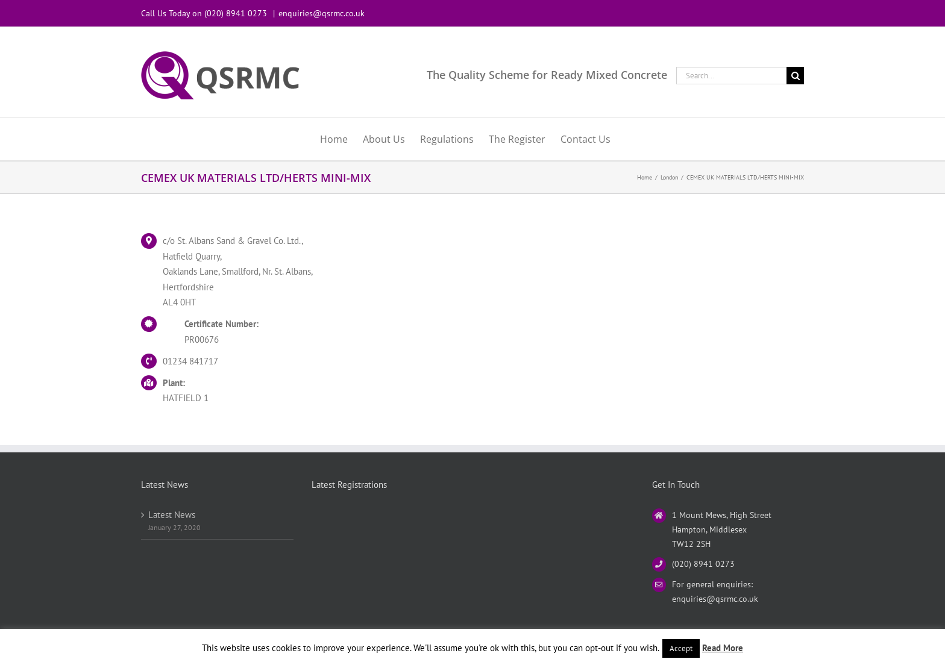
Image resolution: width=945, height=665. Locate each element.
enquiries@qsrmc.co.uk (321, 13)
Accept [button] (681, 648)
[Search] (795, 75)
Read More (722, 648)
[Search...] (731, 75)
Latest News (171, 514)
